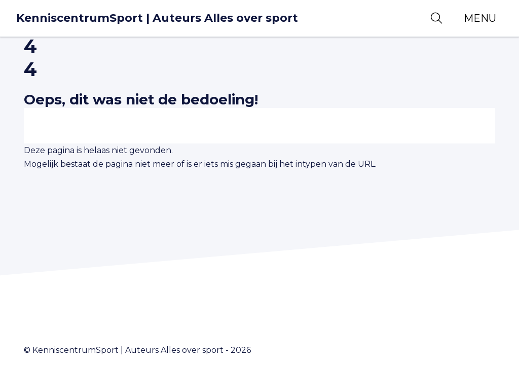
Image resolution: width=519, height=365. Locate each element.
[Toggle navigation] (480, 18)
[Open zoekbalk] (436, 18)
